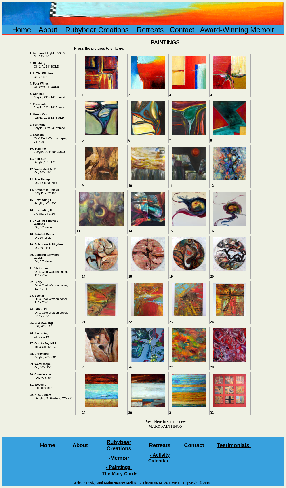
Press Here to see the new (165, 421)
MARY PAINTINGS (165, 426)
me (51, 445)
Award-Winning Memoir (237, 30)
